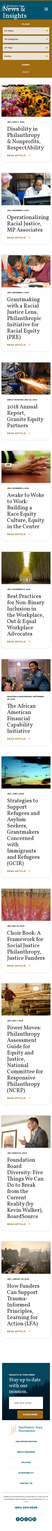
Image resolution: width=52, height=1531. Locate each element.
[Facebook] (18, 1519)
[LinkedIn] (30, 1519)
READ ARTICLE (16, 155)
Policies (26, 1462)
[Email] (34, 1519)
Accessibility (26, 1473)
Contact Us (26, 1483)
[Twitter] (22, 1519)
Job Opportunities (26, 1441)
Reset (26, 72)
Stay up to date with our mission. (25, 1386)
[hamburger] (46, 9)
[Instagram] (26, 1519)
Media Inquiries (26, 1452)
